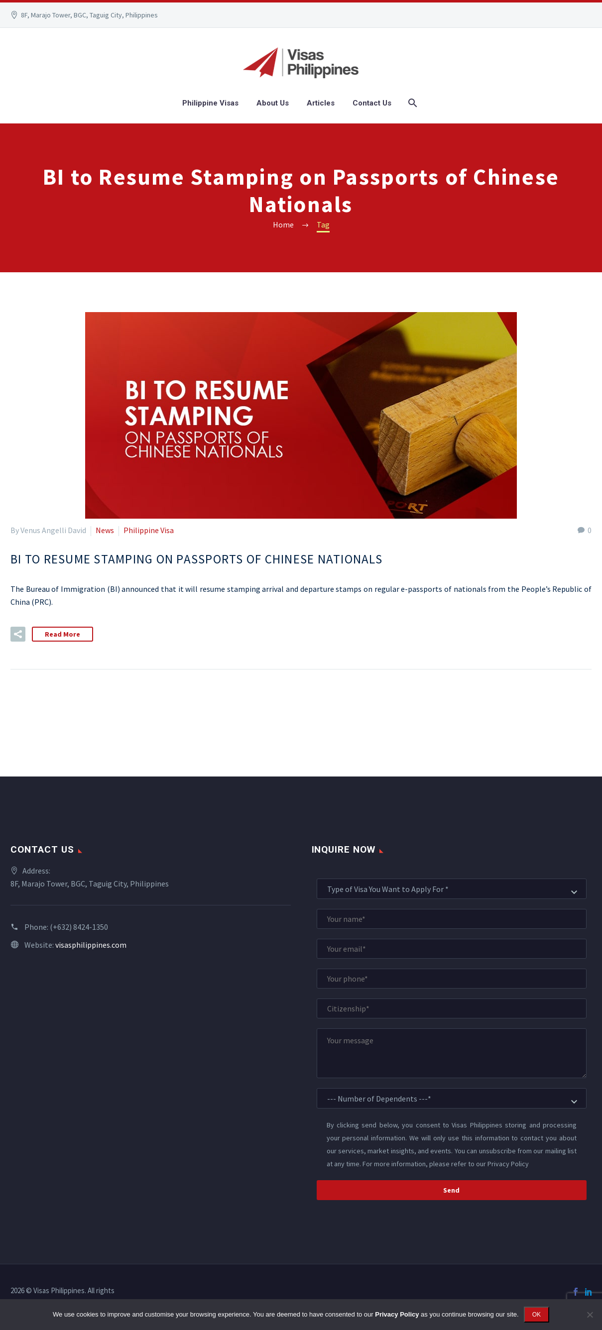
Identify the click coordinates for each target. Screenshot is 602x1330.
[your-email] (452, 949)
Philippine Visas (210, 103)
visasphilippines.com (90, 945)
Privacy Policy (508, 1163)
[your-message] (452, 1053)
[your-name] (452, 919)
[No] (590, 1315)
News (105, 530)
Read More (62, 634)
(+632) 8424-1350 (79, 927)
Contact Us (372, 103)
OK (536, 1314)
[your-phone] (452, 979)
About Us (272, 103)
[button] (17, 634)
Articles (321, 103)
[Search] (411, 103)
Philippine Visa (148, 530)
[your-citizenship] (452, 1008)
